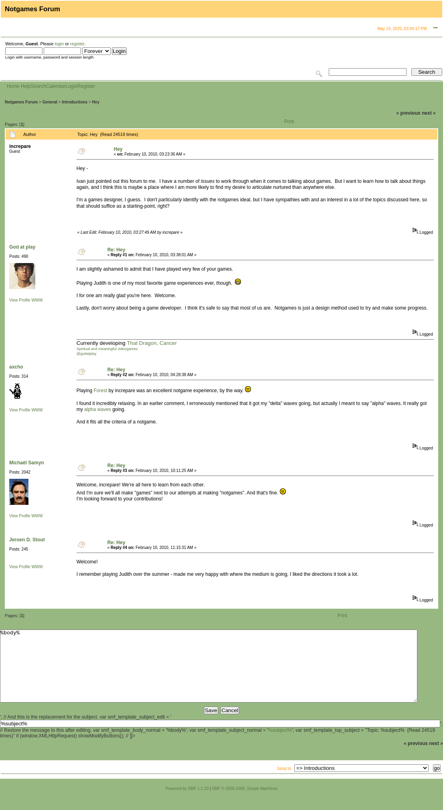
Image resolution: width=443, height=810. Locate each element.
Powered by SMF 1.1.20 (187, 803)
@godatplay (87, 354)
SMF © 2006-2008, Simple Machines (244, 803)
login (59, 43)
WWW (36, 300)
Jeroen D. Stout (27, 540)
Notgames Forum (21, 102)
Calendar (56, 86)
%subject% (280, 744)
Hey (95, 102)
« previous (408, 113)
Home (13, 86)
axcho (16, 367)
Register (86, 86)
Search (38, 86)
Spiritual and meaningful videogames (107, 349)
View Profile (19, 300)
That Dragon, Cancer (151, 343)
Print (289, 121)
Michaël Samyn (26, 463)
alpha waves (97, 409)
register (77, 43)
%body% (208, 673)
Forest (100, 390)
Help (26, 86)
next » (429, 113)
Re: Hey (116, 250)
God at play (22, 247)
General (49, 102)
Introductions (74, 102)
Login (71, 86)
